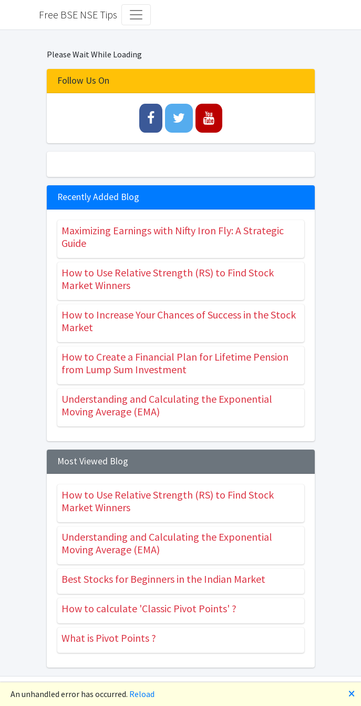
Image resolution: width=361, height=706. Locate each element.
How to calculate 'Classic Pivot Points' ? (148, 608)
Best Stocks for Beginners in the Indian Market (163, 578)
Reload (141, 694)
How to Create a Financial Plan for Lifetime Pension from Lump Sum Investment (174, 363)
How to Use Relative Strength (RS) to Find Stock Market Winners (167, 279)
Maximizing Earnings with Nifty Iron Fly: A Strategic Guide (172, 237)
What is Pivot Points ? (108, 637)
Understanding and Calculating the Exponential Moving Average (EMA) (166, 405)
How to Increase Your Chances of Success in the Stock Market (178, 321)
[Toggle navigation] (136, 14)
